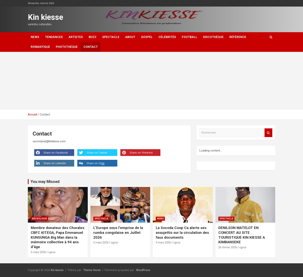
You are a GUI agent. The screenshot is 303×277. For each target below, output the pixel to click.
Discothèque (213, 37)
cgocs (51, 252)
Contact (90, 47)
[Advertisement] (151, 81)
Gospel (147, 37)
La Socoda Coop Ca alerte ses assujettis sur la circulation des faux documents (182, 232)
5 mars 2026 (38, 252)
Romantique (40, 47)
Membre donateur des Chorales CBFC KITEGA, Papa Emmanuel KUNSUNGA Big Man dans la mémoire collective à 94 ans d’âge (57, 237)
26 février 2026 (227, 247)
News (35, 37)
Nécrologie (39, 218)
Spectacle (110, 37)
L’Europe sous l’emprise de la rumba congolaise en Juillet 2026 (118, 232)
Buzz (92, 37)
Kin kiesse (45, 17)
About (130, 37)
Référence (237, 37)
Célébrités (167, 37)
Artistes (76, 37)
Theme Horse (92, 270)
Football (189, 37)
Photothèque (67, 47)
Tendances (54, 37)
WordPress (143, 270)
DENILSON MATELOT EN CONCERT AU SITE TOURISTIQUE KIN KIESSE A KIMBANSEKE (241, 235)
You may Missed (45, 181)
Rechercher (268, 132)
